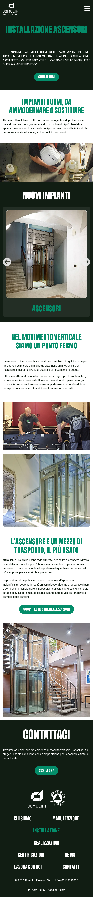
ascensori (46, 309)
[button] (87, 9)
